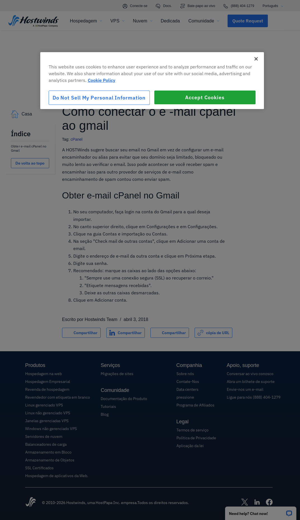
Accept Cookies (205, 97)
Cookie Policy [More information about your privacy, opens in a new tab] (101, 80)
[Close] (256, 59)
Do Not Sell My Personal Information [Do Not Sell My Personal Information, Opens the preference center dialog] (99, 97)
